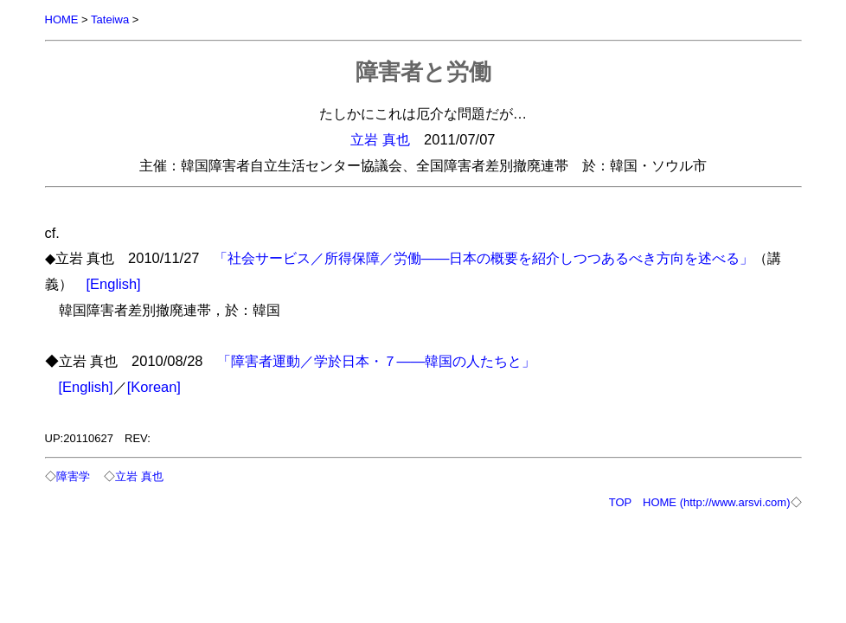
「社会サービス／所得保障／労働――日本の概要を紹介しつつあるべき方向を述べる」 (484, 258)
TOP (620, 502)
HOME (62, 19)
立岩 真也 (380, 139)
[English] (114, 284)
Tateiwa (110, 19)
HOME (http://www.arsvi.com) (716, 502)
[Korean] (154, 387)
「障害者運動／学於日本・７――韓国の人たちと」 (376, 361)
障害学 (73, 476)
